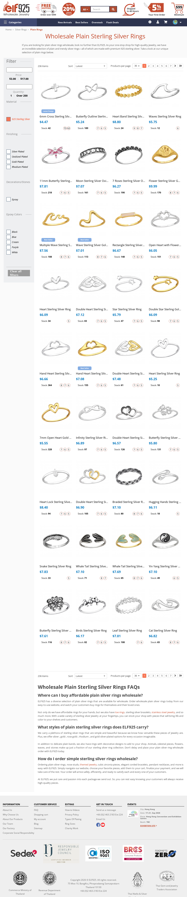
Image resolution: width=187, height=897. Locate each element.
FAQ (36, 810)
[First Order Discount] (154, 9)
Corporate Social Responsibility (18, 832)
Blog (36, 823)
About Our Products (13, 819)
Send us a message (106, 810)
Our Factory (9, 828)
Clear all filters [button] (16, 273)
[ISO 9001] (98, 853)
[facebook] (98, 825)
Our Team (8, 823)
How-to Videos (72, 810)
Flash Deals (112, 22)
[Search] (100, 9)
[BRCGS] (133, 853)
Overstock (97, 22)
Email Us (100, 819)
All (85, 9)
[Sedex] (23, 853)
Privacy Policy (72, 814)
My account (40, 819)
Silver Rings (21, 29)
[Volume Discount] (68, 9)
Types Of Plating (73, 819)
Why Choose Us (11, 814)
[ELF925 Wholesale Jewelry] (16, 8)
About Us (7, 810)
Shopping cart (41, 814)
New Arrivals (65, 22)
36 (137, 65)
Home (8, 29)
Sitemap (38, 828)
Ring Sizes (70, 823)
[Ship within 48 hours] (131, 9)
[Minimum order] (177, 9)
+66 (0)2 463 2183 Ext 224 (109, 814)
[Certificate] (61, 853)
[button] (18, 22)
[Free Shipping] (46, 9)
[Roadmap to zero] (166, 853)
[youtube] (103, 825)
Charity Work (71, 828)
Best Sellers (81, 22)
